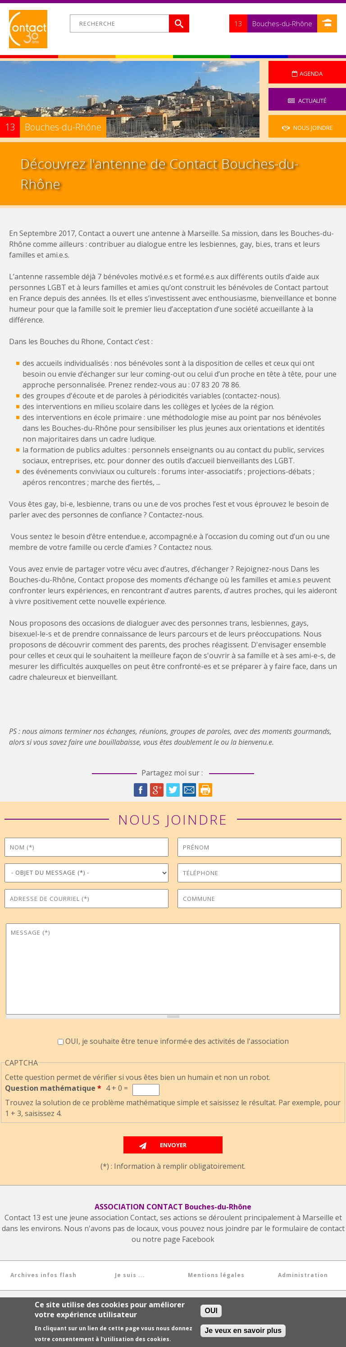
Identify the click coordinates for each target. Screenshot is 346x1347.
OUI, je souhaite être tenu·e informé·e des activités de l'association (177, 1041)
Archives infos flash (43, 1275)
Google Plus (157, 790)
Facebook (140, 790)
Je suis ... (130, 1275)
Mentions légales (216, 1275)
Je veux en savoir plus (243, 1330)
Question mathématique (53, 1088)
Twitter (173, 790)
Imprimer (205, 790)
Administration (303, 1275)
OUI (211, 1311)
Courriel (189, 790)
